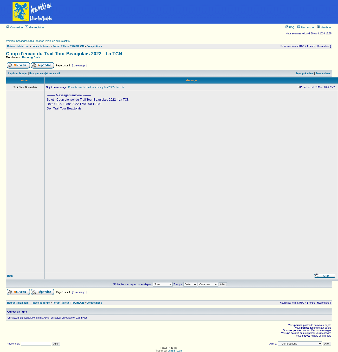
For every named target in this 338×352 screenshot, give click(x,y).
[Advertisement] (201, 12)
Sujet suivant (323, 73)
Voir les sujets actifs (58, 40)
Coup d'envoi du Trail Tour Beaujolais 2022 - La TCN (64, 53)
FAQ (290, 27)
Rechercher (306, 27)
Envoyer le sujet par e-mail (44, 73)
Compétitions (94, 46)
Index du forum (41, 46)
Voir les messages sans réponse (25, 40)
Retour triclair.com (17, 46)
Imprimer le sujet (17, 73)
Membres (324, 27)
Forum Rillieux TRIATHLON (68, 46)
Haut (10, 276)
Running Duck (31, 57)
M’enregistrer (34, 27)
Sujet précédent (305, 73)
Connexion (14, 27)
